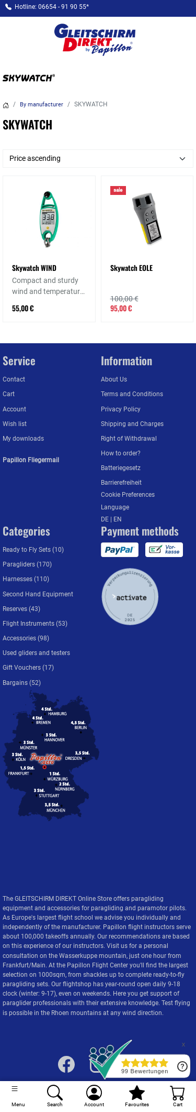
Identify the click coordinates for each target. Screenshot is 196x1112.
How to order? (121, 453)
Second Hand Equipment (38, 594)
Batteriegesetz (121, 468)
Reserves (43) (21, 609)
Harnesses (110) (26, 579)
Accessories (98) (26, 638)
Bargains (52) (22, 682)
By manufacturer (41, 104)
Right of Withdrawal (129, 438)
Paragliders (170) (27, 564)
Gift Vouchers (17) (28, 667)
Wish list (15, 424)
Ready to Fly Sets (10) (33, 549)
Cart (9, 394)
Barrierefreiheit (121, 482)
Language (115, 507)
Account (14, 409)
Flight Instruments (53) (35, 623)
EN (117, 519)
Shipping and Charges (132, 424)
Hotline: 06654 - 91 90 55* (52, 6)
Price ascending (35, 158)
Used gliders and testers (36, 653)
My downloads (23, 438)
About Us (114, 379)
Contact (14, 379)
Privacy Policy (121, 409)
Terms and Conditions (132, 394)
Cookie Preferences (128, 494)
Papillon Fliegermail (31, 460)
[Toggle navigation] (18, 1096)
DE (105, 519)
